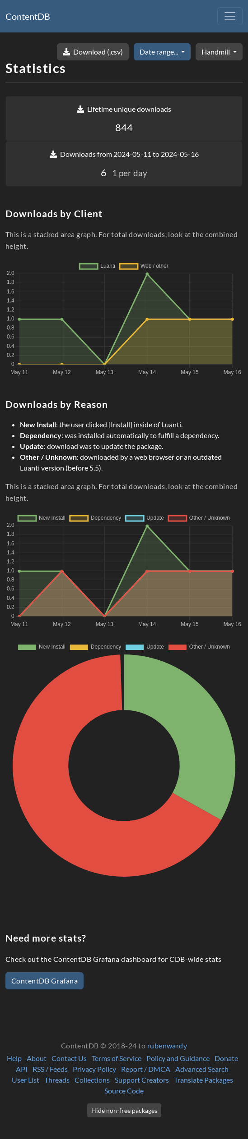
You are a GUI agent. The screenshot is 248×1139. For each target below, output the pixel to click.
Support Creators (142, 1079)
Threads (57, 1079)
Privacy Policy (94, 1069)
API (22, 1069)
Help (14, 1058)
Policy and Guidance (178, 1058)
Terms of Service (116, 1058)
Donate (226, 1058)
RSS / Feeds (50, 1069)
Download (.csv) (93, 51)
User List (25, 1079)
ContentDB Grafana (44, 980)
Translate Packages (203, 1079)
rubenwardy (167, 1045)
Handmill (216, 51)
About (37, 1058)
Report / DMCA (145, 1069)
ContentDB (27, 16)
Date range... (159, 51)
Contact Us (69, 1058)
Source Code (124, 1090)
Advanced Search (202, 1069)
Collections (92, 1079)
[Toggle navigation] (230, 16)
